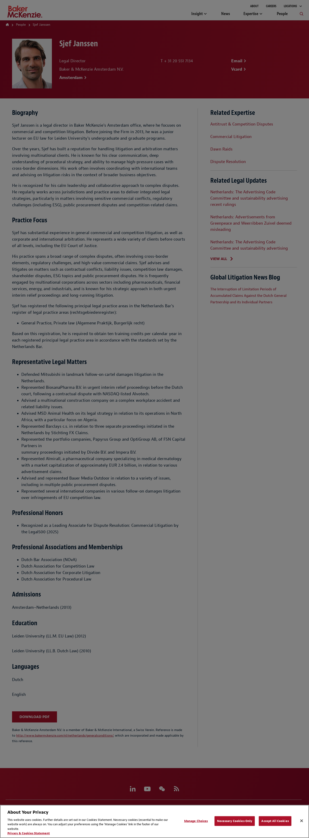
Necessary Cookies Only (234, 821)
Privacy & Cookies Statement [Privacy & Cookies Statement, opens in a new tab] (28, 833)
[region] (154, 821)
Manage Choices (196, 821)
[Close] (301, 821)
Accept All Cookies (275, 821)
